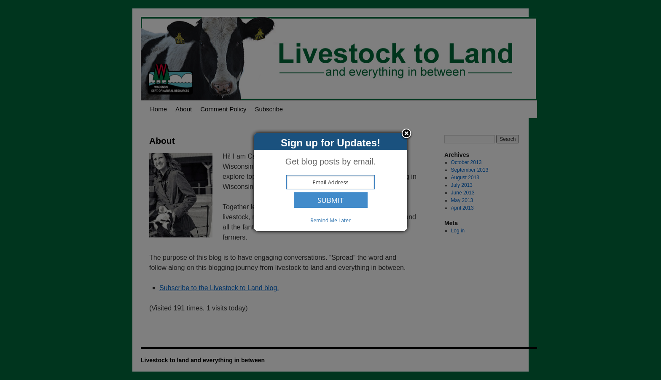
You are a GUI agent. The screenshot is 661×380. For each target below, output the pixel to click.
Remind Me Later (330, 220)
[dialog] (330, 182)
